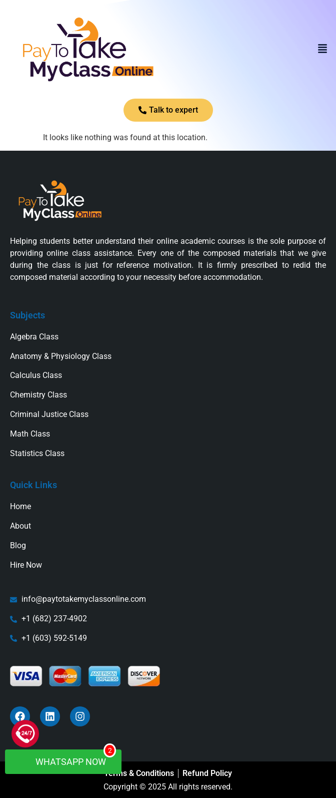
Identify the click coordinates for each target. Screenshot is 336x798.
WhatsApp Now (68, 758)
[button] (322, 49)
